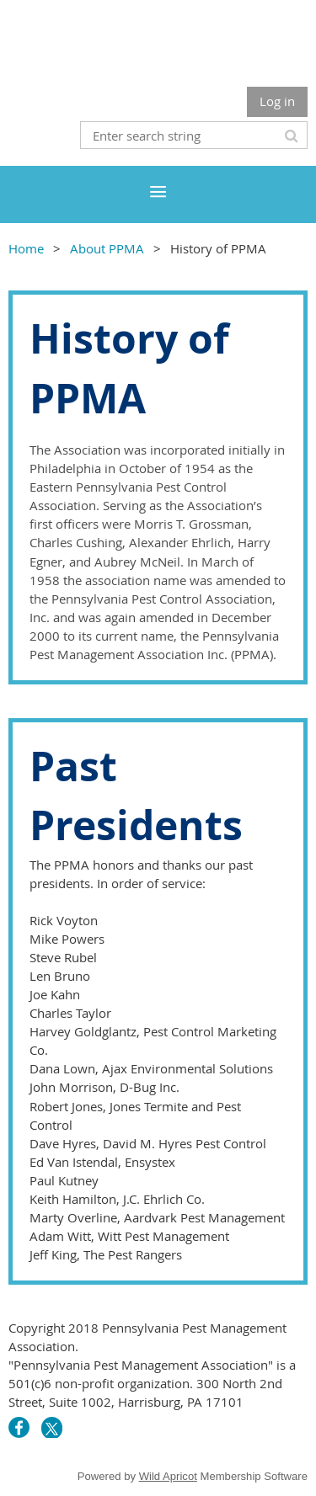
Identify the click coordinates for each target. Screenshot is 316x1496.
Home (26, 248)
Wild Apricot (168, 1476)
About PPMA (107, 248)
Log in (277, 101)
